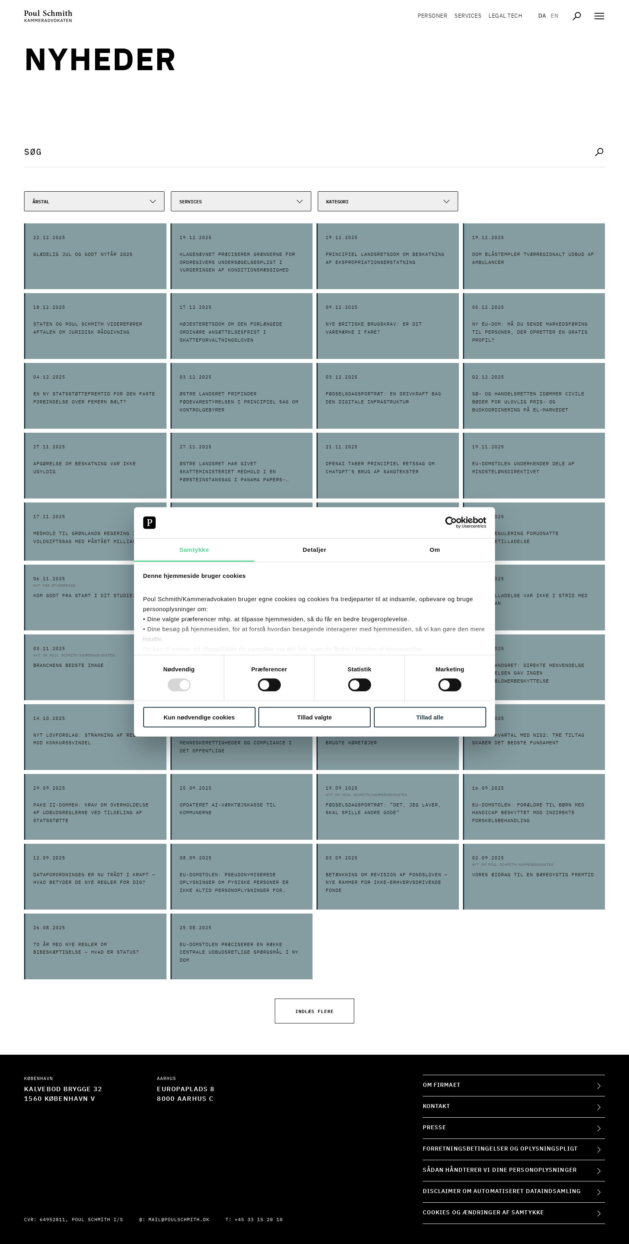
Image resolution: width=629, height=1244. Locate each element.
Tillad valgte (314, 716)
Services (468, 16)
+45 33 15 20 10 (259, 1220)
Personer (432, 16)
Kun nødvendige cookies (199, 716)
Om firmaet (442, 1085)
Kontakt (436, 1106)
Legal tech (505, 16)
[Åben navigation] (599, 16)
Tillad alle (429, 716)
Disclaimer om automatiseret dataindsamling (502, 1191)
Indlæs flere (314, 1011)
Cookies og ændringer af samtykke (483, 1213)
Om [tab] (435, 549)
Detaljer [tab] (314, 549)
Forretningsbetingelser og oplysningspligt (500, 1149)
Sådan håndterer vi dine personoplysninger (500, 1170)
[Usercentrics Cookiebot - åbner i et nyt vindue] (451, 523)
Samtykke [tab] (194, 549)
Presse (434, 1128)
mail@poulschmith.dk (178, 1220)
